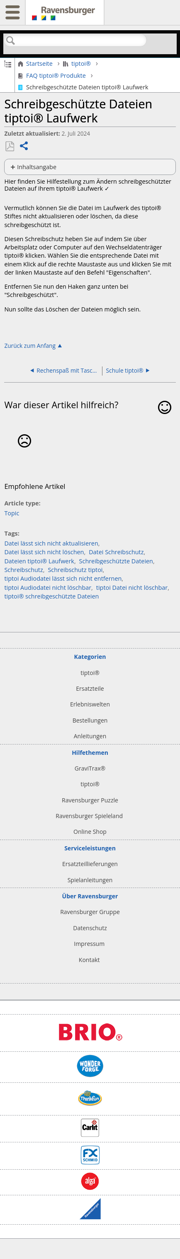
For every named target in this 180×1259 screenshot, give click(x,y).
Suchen (10, 40)
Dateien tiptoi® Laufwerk (39, 561)
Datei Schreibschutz (116, 552)
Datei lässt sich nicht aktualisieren (51, 543)
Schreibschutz (23, 570)
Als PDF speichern (9, 146)
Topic (11, 513)
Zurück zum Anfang (30, 345)
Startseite (36, 64)
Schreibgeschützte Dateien (116, 561)
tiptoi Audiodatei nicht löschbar (47, 587)
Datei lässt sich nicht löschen (44, 552)
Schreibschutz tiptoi (75, 570)
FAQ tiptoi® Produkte (52, 76)
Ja (164, 419)
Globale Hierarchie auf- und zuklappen (7, 63)
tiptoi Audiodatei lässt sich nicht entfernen (63, 578)
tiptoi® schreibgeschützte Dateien (51, 596)
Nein (24, 453)
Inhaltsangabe (36, 167)
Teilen (24, 146)
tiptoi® (77, 64)
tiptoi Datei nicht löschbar (132, 587)
